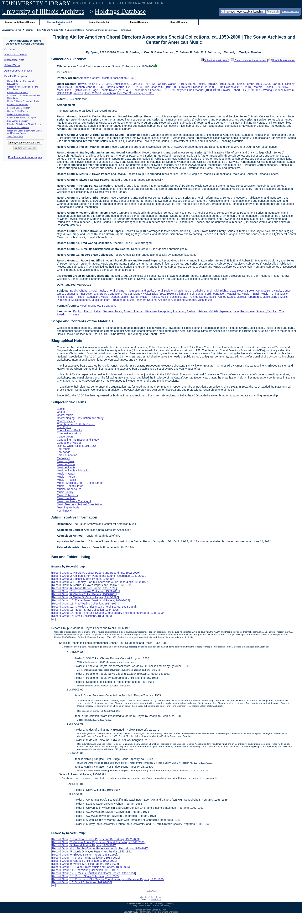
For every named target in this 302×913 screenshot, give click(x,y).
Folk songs (197, 293)
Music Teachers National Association (149, 299)
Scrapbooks (109, 305)
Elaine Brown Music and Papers (21, 117)
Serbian (191, 311)
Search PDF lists (290, 11)
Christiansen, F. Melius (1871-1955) (134, 83)
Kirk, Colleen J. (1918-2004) (235, 87)
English (77, 311)
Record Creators (178, 22)
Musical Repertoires (249, 296)
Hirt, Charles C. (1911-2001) (162, 87)
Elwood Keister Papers (17, 104)
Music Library (271, 296)
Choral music (97, 290)
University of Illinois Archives (43, 11)
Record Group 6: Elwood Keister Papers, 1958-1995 (84, 588)
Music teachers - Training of (108, 299)
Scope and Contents (15, 54)
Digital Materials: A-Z (99, 22)
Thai (281, 311)
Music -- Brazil (250, 293)
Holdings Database (120, 11)
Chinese (74, 314)
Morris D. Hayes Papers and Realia (23, 101)
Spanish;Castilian (267, 311)
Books (74, 290)
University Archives (11, 30)
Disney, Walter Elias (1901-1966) (153, 293)
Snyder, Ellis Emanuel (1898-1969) (198, 90)
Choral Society (164, 290)
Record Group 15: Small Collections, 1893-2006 (81, 615)
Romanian (179, 311)
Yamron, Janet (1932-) (87, 93)
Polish (118, 311)
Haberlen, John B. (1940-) (90, 87)
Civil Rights (221, 290)
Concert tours (65, 436)
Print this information (281, 60)
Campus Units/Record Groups (20, 22)
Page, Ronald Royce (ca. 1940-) (111, 90)
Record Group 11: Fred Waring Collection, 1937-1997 (85, 603)
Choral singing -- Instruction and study (130, 290)
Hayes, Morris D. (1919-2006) (125, 87)
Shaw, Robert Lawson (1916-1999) (154, 90)
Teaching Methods (185, 299)
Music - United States (222, 296)
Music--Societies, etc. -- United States (184, 296)
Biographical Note (14, 59)
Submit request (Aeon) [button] (215, 60)
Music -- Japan (110, 296)
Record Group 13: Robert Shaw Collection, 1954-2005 (85, 609)
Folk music (182, 293)
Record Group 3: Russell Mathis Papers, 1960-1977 (84, 578)
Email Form (156, 899)
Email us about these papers (25, 157)
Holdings (29, 30)
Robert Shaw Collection (18, 127)
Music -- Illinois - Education (82, 296)
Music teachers (80, 299)
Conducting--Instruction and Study (85, 293)
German (108, 311)
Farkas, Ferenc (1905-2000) (253, 83)
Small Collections (15, 136)
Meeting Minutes (90, 305)
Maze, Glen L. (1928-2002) (73, 90)
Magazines (233, 293)
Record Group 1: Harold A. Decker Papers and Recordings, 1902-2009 (95, 572)
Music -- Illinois (66, 467)
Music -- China (270, 293)
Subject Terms (12, 65)
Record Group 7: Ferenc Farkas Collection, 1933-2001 (85, 591)
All (53, 618)
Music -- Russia (149, 296)
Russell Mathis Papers (17, 92)
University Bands (75, 30)
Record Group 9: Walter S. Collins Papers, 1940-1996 (85, 597)
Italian (97, 311)
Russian (138, 311)
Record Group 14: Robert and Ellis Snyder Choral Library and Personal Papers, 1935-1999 (108, 612)
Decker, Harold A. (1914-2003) (215, 83)
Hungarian (164, 311)
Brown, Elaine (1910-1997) (94, 83)
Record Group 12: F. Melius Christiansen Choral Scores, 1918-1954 (93, 606)
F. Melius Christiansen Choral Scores (24, 124)
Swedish (62, 314)
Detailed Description (15, 76)
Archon (148, 910)
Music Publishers (67, 495)
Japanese (225, 311)
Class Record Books (241, 290)
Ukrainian (151, 311)
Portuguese (247, 311)
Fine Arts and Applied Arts (50, 30)
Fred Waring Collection (17, 121)
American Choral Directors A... (102, 30)
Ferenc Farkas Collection (18, 108)
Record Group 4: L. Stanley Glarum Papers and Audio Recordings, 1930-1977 (100, 581)
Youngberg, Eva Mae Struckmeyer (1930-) (128, 93)
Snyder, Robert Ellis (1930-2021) (241, 90)
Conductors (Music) (120, 293)
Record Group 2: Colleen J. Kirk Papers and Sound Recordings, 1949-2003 (98, 575)
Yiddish (213, 311)
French (88, 311)
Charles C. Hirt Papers (17, 111)
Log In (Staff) (151, 891)
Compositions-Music (268, 290)
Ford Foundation (215, 293)
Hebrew (202, 311)
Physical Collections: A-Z (59, 22)
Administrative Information (18, 70)
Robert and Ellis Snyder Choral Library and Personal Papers (24, 132)
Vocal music (205, 299)
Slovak (128, 311)
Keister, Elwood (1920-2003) (198, 87)
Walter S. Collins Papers (18, 114)
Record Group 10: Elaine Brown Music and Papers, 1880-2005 (90, 600)
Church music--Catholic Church (193, 290)
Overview (9, 49)
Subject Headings (139, 22)
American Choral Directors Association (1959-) (107, 77)
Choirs (83, 290)
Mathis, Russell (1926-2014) (271, 87)
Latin (236, 311)
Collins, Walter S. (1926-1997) (176, 83)
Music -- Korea (130, 296)
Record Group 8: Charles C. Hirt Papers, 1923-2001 (84, 594)
